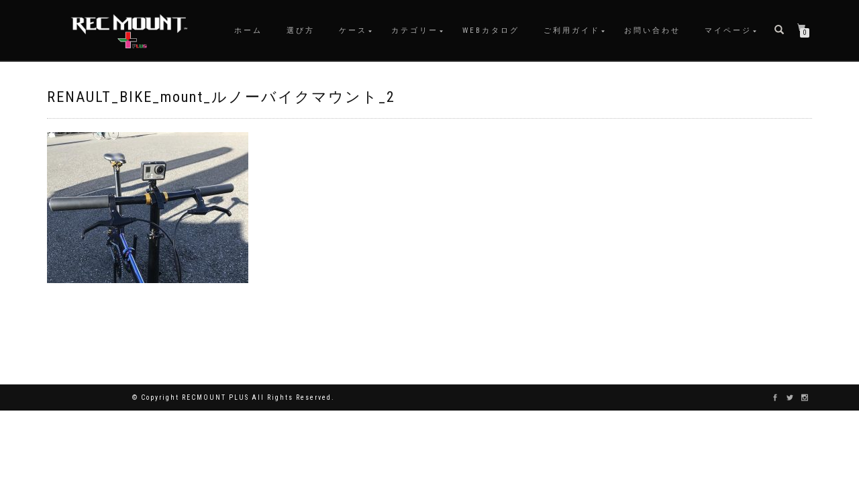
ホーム (248, 30)
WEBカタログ (490, 30)
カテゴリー (414, 30)
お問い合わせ (652, 30)
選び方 (301, 30)
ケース (353, 30)
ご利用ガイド (572, 30)
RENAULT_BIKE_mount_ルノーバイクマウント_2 (221, 97)
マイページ (728, 30)
